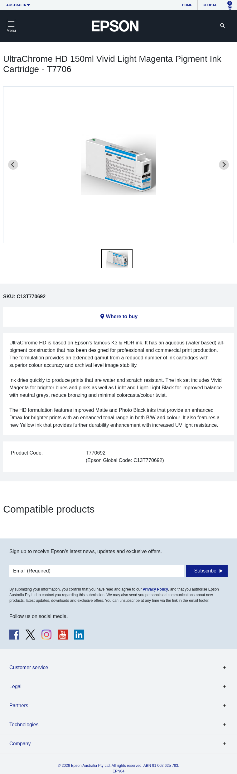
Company (20, 743)
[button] (117, 258)
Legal (15, 686)
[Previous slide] (13, 165)
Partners (18, 705)
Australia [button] (16, 5)
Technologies (23, 724)
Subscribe (205, 570)
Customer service (28, 667)
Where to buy (122, 316)
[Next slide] (224, 165)
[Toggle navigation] (11, 26)
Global (210, 5)
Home (187, 5)
